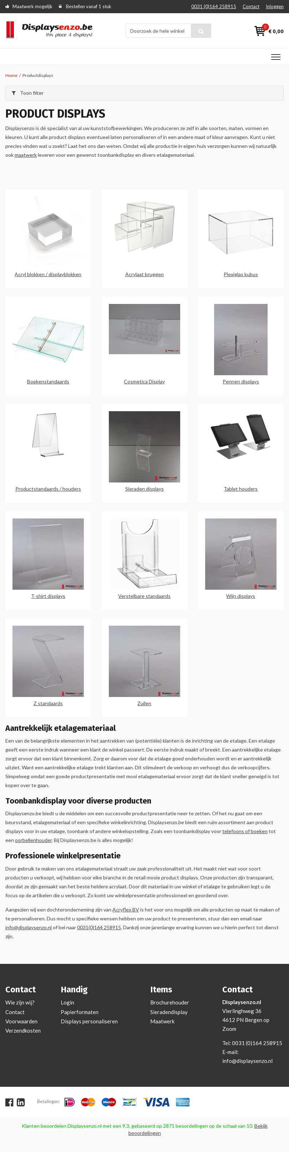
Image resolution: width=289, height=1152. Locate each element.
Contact (251, 6)
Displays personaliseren (89, 1021)
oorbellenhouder (33, 840)
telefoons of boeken (245, 831)
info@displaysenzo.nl (28, 927)
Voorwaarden (21, 1021)
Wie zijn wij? (20, 1002)
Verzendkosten (23, 1030)
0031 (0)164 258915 (213, 6)
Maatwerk (162, 1021)
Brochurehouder (169, 1002)
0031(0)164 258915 (99, 927)
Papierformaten (79, 1012)
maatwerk (26, 155)
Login (67, 1002)
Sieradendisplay (169, 1012)
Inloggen (275, 6)
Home (11, 75)
